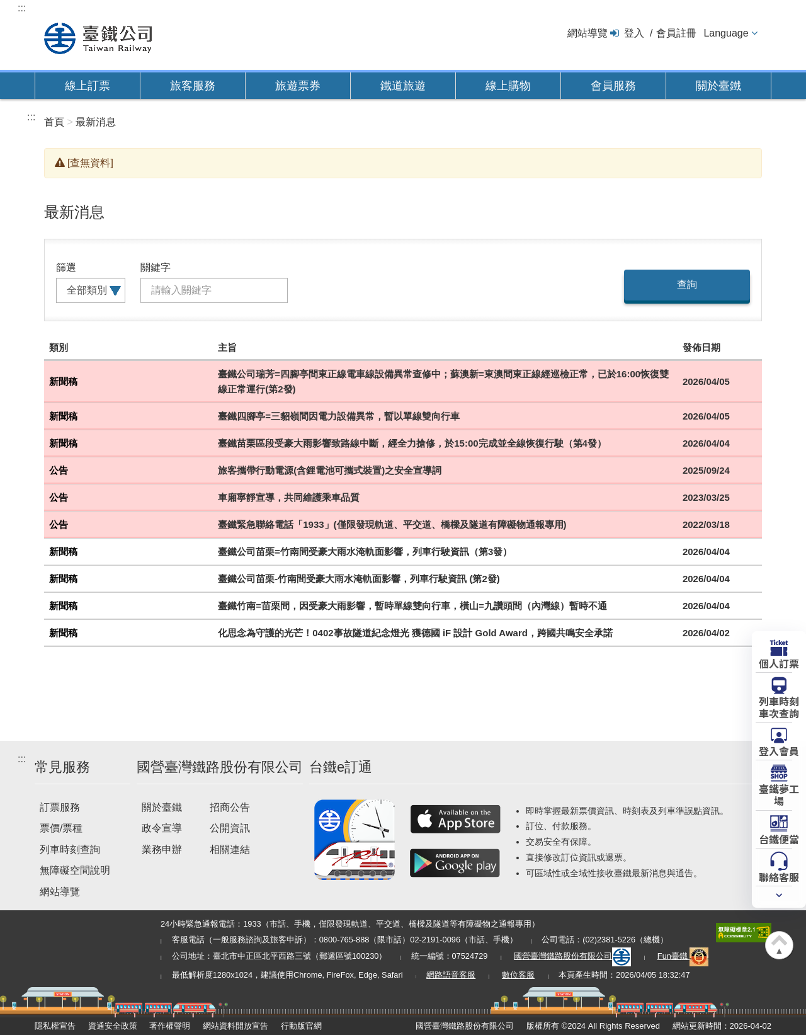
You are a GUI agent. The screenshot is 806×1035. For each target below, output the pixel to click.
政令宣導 (162, 828)
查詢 (687, 284)
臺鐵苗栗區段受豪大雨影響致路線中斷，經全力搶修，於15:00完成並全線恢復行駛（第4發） (412, 443)
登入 (634, 33)
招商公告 (230, 807)
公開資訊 (230, 828)
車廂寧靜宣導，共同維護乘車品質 (289, 497)
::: (22, 8)
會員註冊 (676, 33)
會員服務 (613, 85)
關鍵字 (155, 267)
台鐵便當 (779, 838)
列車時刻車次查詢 (779, 706)
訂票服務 (60, 807)
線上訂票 (87, 85)
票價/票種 (61, 828)
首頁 (54, 122)
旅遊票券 (298, 85)
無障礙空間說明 (75, 870)
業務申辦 (162, 849)
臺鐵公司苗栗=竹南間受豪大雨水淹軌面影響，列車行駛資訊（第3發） (365, 551)
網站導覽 (587, 33)
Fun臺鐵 (683, 956)
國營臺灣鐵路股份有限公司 (572, 956)
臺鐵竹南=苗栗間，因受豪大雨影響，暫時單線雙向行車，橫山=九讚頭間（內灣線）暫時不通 (412, 605)
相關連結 (230, 849)
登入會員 (779, 750)
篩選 (66, 267)
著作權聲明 (169, 1026)
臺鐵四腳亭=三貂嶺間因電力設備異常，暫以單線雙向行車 (339, 416)
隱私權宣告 (55, 1026)
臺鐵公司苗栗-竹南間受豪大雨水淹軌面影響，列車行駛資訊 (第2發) (359, 578)
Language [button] (725, 33)
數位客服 (518, 975)
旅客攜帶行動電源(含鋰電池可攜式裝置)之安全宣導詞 (329, 470)
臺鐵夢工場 (779, 794)
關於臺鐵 (718, 85)
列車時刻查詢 (70, 849)
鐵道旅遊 (403, 85)
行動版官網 (301, 1026)
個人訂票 (779, 663)
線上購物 (508, 85)
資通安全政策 (112, 1026)
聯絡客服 (779, 876)
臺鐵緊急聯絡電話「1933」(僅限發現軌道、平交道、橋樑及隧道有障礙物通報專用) (392, 524)
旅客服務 (192, 85)
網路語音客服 (450, 975)
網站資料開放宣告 (235, 1026)
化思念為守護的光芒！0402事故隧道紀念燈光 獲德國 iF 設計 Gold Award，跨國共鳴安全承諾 (415, 632)
